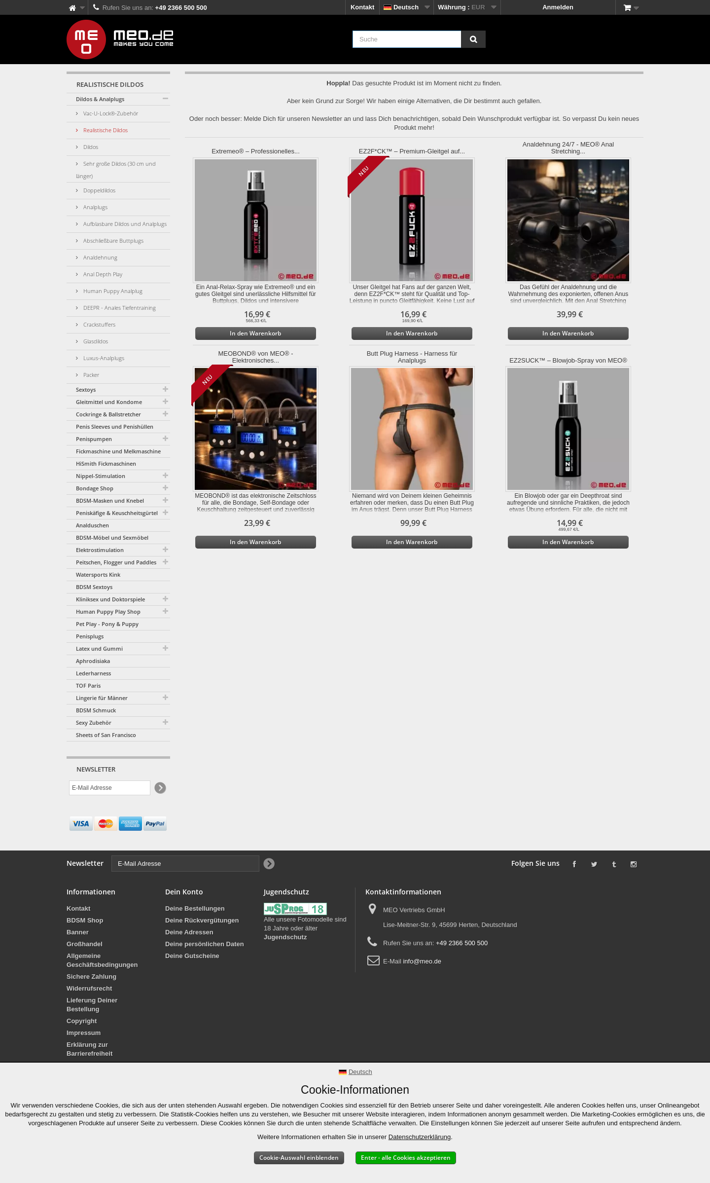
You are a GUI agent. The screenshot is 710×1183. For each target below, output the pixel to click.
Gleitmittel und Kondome (109, 402)
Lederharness (93, 673)
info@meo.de (422, 961)
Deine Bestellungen (195, 908)
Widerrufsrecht (89, 988)
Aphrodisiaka (93, 661)
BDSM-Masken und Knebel (110, 500)
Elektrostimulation (100, 550)
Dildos (90, 146)
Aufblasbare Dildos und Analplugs (124, 223)
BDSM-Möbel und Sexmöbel (112, 537)
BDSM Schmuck (96, 710)
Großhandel (85, 944)
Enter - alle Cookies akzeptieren (406, 1157)
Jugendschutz (285, 937)
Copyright (82, 1021)
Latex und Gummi (99, 648)
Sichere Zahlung (91, 976)
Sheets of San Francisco (106, 735)
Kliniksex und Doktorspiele (110, 599)
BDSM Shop (85, 920)
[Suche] (473, 39)
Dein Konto (184, 891)
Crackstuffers (98, 324)
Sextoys (86, 389)
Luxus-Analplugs (103, 358)
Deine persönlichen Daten (204, 944)
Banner (78, 932)
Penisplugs (90, 636)
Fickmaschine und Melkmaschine (118, 451)
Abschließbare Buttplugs (112, 240)
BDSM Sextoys (94, 587)
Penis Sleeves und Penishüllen (114, 426)
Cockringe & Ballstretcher (108, 414)
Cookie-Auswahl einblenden (299, 1157)
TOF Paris (88, 685)
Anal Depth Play (102, 274)
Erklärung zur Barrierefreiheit (89, 1049)
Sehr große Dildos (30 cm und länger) (116, 170)
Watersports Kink (98, 574)
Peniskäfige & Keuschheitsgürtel (117, 513)
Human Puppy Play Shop (108, 611)
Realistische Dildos (105, 130)
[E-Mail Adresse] (109, 787)
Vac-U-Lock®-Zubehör (110, 113)
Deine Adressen (189, 932)
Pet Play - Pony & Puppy (107, 624)
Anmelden (557, 7)
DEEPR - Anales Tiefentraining (119, 307)
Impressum (84, 1032)
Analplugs (94, 207)
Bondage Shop (94, 488)
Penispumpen (94, 439)
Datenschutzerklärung (420, 1137)
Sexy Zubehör (93, 722)
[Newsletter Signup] (159, 788)
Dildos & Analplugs (100, 99)
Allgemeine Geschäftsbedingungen (102, 960)
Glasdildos (95, 341)
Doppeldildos (98, 190)
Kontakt (362, 7)
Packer (90, 374)
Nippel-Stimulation (100, 476)
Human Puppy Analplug (112, 291)
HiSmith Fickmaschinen (106, 463)
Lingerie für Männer (102, 698)
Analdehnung (99, 257)
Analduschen (92, 525)
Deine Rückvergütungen (202, 920)
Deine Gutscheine (192, 956)
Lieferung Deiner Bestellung (92, 1005)
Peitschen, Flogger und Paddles (116, 562)
